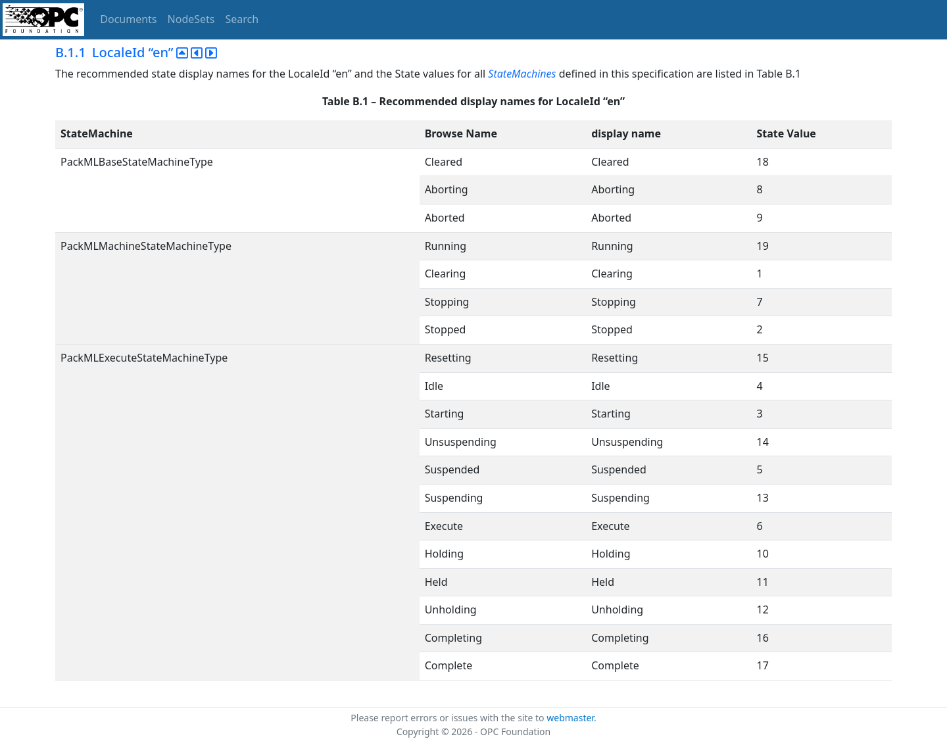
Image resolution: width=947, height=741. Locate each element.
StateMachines (522, 73)
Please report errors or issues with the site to (448, 717)
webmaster (570, 717)
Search (242, 19)
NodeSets (191, 19)
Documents (128, 19)
